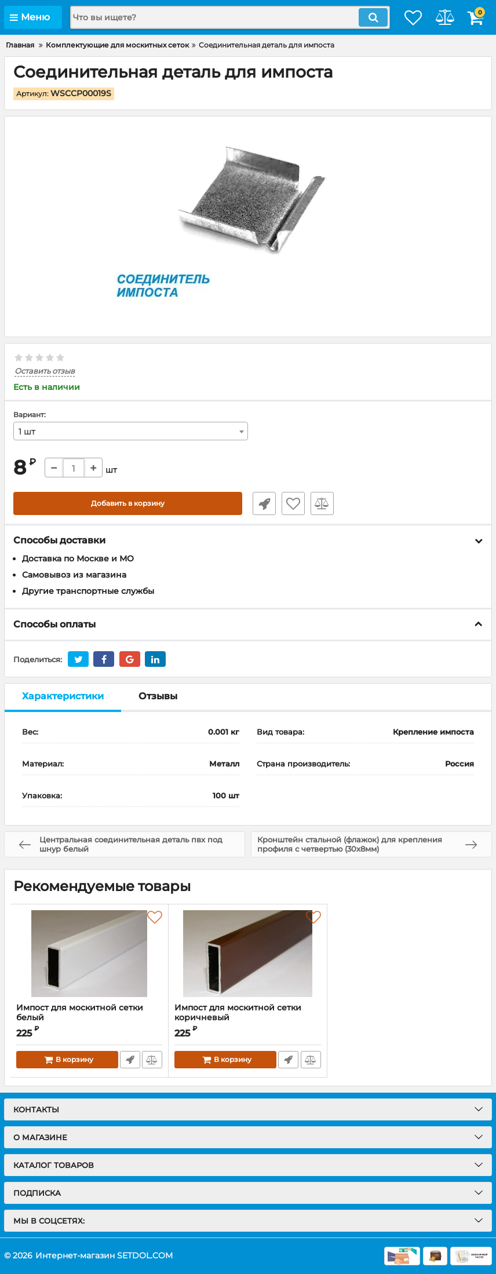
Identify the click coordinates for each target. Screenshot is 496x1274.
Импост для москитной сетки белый (89, 1018)
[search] (216, 17)
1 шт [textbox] (27, 432)
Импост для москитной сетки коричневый (237, 1013)
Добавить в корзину (128, 504)
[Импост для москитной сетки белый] (89, 954)
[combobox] (130, 431)
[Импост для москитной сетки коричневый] (247, 954)
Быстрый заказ (259, 504)
